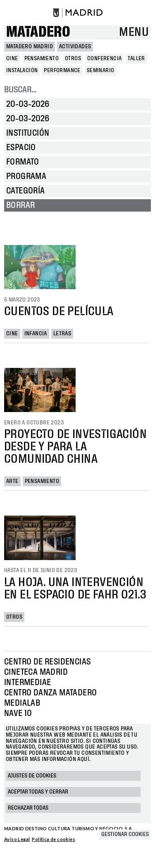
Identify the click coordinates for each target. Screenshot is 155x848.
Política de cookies (53, 839)
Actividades (75, 46)
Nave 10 (18, 713)
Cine (12, 334)
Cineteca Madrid (36, 672)
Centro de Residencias (47, 662)
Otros (14, 617)
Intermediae (27, 682)
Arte (12, 481)
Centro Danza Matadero (50, 693)
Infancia (35, 334)
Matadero (38, 32)
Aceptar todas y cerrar (38, 792)
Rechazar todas (28, 808)
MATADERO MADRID (29, 46)
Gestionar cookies (125, 834)
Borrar (20, 205)
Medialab (22, 703)
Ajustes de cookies (32, 776)
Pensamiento (42, 481)
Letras (62, 334)
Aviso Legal (17, 839)
